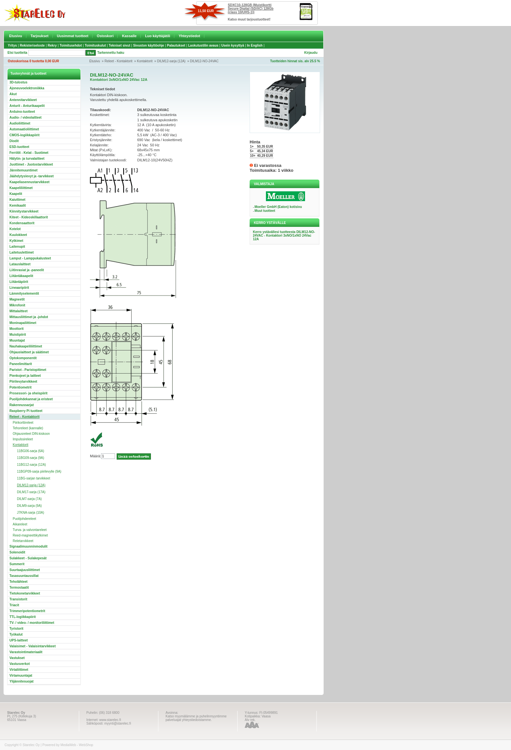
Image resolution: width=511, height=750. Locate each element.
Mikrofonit (17, 305)
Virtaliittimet (18, 669)
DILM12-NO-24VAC (204, 61)
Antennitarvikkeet (23, 100)
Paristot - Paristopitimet (27, 370)
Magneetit (17, 299)
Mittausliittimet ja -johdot (28, 317)
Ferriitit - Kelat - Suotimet (28, 152)
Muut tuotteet (265, 211)
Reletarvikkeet (23, 541)
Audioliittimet (19, 123)
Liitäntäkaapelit (21, 276)
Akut (13, 94)
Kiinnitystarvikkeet (23, 211)
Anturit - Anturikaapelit (27, 106)
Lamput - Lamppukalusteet (30, 258)
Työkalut (15, 634)
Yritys (12, 45)
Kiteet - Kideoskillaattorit (28, 217)
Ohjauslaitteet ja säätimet (29, 352)
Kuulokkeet (18, 235)
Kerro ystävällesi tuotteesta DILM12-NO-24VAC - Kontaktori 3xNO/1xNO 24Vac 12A (284, 235)
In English (255, 45)
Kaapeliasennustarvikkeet (29, 182)
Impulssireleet (23, 439)
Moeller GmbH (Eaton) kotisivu (278, 207)
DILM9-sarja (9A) (29, 505)
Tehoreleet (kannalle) (28, 428)
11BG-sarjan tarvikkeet (33, 478)
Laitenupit (17, 246)
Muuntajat (17, 340)
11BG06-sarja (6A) (30, 451)
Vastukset (17, 658)
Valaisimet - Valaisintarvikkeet (32, 646)
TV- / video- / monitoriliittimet (31, 623)
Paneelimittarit (20, 364)
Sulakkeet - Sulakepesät (28, 558)
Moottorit (16, 329)
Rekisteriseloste (32, 45)
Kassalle (129, 36)
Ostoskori (105, 36)
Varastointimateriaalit (25, 652)
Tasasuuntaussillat (23, 576)
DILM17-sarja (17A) (31, 492)
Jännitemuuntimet (23, 170)
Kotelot (15, 229)
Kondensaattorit (22, 223)
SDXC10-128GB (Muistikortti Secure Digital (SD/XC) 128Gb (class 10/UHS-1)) (250, 8)
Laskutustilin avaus (203, 45)
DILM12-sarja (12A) (171, 61)
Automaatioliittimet (24, 129)
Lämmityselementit (24, 293)
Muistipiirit (17, 334)
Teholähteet (18, 581)
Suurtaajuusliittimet (24, 570)
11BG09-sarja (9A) (30, 458)
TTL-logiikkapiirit (22, 617)
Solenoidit (17, 552)
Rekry (52, 45)
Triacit (14, 605)
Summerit (16, 564)
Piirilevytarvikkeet (23, 381)
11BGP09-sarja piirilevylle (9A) (39, 471)
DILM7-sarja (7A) (29, 499)
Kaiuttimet (17, 199)
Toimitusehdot (71, 45)
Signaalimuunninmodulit (28, 546)
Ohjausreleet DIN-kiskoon (31, 433)
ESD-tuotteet (19, 147)
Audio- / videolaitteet (25, 117)
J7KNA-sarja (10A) (30, 512)
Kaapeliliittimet (21, 188)
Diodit (14, 141)
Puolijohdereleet (24, 519)
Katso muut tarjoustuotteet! (249, 19)
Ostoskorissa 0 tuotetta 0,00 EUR (33, 61)
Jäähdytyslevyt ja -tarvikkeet (31, 176)
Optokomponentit (22, 358)
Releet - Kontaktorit (119, 61)
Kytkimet (16, 241)
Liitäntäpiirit (18, 282)
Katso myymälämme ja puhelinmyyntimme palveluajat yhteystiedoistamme (196, 718)
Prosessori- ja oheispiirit (28, 393)
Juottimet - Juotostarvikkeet (31, 164)
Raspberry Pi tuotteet (25, 411)
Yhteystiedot (189, 36)
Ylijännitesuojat (21, 681)
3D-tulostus (18, 82)
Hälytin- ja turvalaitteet (26, 158)
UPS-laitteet (18, 640)
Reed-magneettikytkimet (30, 535)
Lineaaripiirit (19, 287)
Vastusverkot (19, 664)
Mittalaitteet (18, 311)
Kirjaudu (310, 52)
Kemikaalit (17, 205)
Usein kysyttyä (232, 45)
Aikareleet (20, 524)
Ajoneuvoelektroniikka (26, 88)
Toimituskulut (95, 45)
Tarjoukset (40, 36)
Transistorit (18, 599)
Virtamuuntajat (20, 675)
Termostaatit (19, 587)
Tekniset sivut (119, 45)
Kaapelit (15, 194)
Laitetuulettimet (21, 252)
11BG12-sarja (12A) (31, 464)
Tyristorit (16, 628)
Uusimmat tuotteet (73, 36)
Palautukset (176, 45)
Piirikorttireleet (23, 422)
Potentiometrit (20, 387)
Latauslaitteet (19, 264)
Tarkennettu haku (110, 52)
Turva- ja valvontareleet (30, 530)
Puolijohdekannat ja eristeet (31, 399)
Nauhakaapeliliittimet (25, 346)
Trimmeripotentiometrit (27, 611)
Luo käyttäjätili (157, 36)
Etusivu (15, 36)
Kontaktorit (145, 61)
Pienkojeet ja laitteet (25, 375)
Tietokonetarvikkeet (24, 593)
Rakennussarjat (21, 405)
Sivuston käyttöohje (148, 45)
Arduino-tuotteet (22, 111)
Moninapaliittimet (22, 323)
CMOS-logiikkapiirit (24, 135)
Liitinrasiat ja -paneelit (26, 270)
